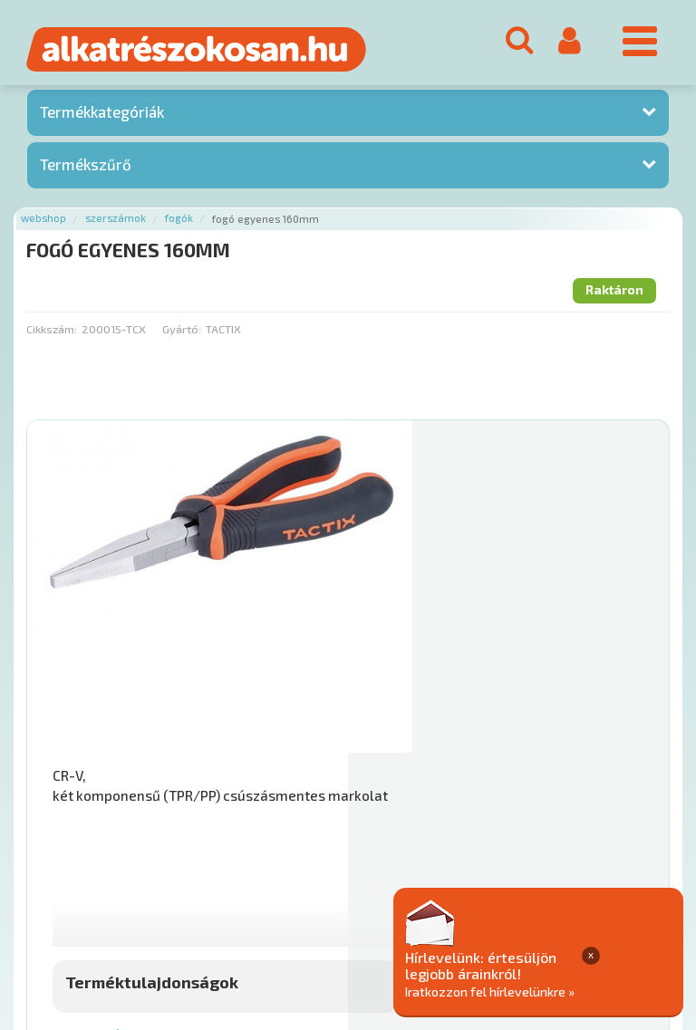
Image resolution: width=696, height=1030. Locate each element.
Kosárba (598, 759)
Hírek (168, 868)
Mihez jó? (409, 708)
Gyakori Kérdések (369, 868)
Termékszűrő (85, 168)
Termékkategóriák (102, 117)
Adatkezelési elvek (83, 887)
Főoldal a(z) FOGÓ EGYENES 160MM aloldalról (155, 811)
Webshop (43, 223)
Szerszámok (115, 223)
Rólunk (118, 868)
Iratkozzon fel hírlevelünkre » (578, 990)
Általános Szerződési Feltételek (529, 868)
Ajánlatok (54, 868)
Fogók (179, 223)
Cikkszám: (51, 333)
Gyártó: (181, 333)
